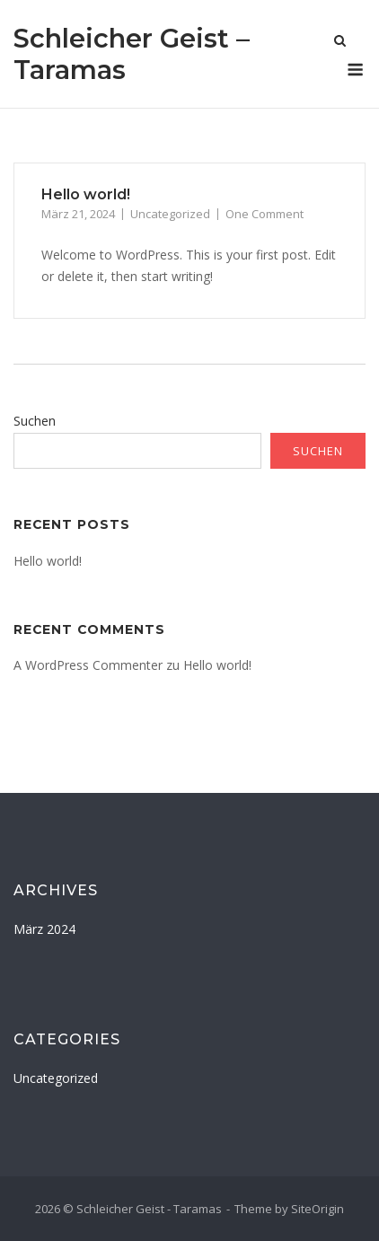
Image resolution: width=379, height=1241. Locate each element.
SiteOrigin (317, 1209)
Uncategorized (170, 214)
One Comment (264, 214)
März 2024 (44, 928)
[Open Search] (340, 42)
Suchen (34, 420)
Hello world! (85, 194)
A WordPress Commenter (88, 664)
